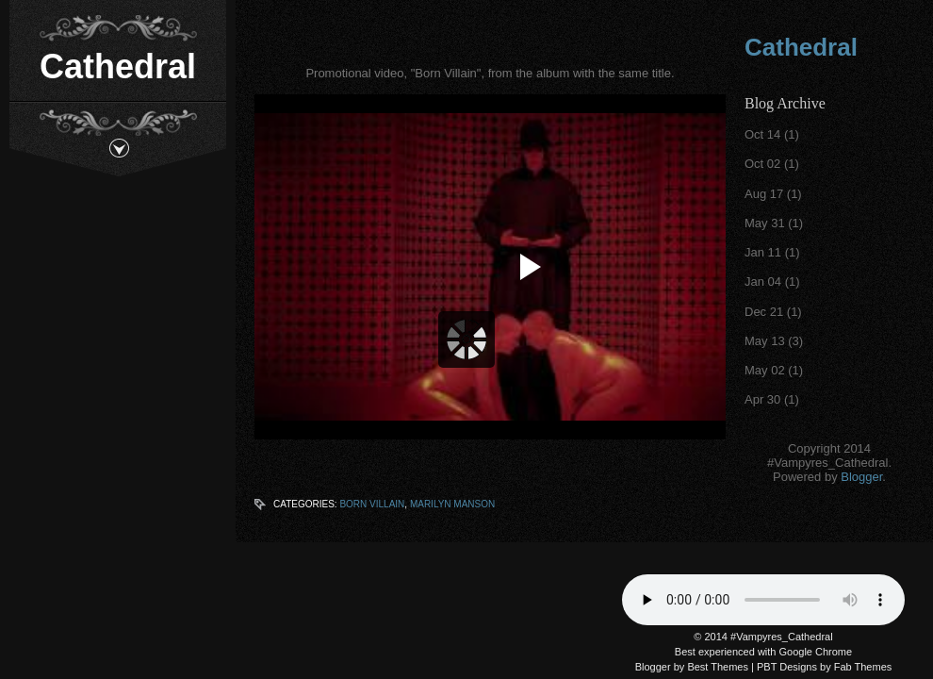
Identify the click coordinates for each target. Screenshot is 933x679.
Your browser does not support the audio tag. (763, 599)
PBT (767, 666)
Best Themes (717, 666)
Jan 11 (763, 252)
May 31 (765, 223)
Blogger (861, 477)
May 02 (765, 370)
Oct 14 (762, 134)
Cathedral (118, 66)
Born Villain (371, 504)
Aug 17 (764, 194)
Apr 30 (762, 399)
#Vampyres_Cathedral (781, 636)
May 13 (765, 341)
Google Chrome (816, 651)
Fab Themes (863, 666)
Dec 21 (764, 312)
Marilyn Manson (452, 504)
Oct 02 (762, 164)
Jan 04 (763, 281)
